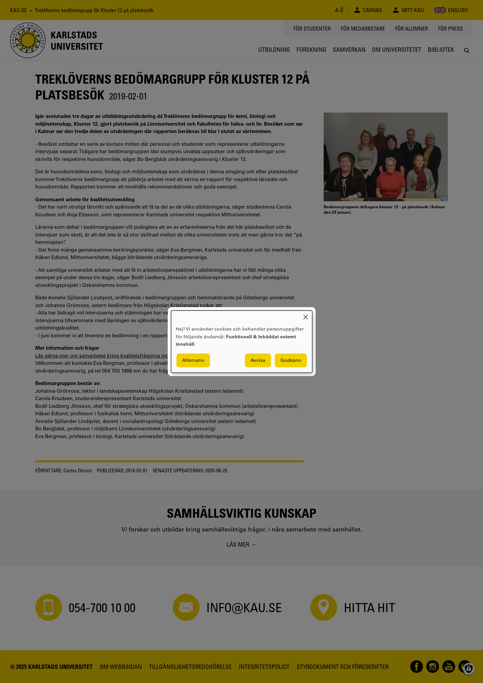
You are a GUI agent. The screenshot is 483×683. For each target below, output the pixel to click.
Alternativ (193, 360)
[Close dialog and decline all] (305, 314)
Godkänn (290, 360)
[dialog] (241, 341)
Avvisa (258, 360)
